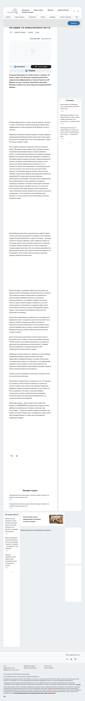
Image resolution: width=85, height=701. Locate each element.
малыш (30, 32)
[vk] (11, 456)
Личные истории (27, 12)
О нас (5, 665)
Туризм (43, 17)
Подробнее (78, 684)
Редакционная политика (9, 668)
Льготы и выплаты (65, 17)
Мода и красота (19, 17)
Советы (8, 17)
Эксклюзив (25, 10)
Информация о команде (29, 665)
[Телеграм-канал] (30, 70)
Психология (32, 17)
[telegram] (17, 456)
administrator (46, 39)
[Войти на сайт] (78, 11)
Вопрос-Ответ (38, 10)
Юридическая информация (30, 668)
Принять (74, 23)
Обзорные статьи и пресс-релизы (11, 670)
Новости (50, 10)
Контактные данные (48, 668)
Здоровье (52, 17)
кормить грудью (19, 32)
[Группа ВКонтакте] (19, 66)
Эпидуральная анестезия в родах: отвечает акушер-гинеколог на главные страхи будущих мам (30, 497)
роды (37, 32)
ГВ (11, 32)
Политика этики (48, 665)
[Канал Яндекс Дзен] (41, 66)
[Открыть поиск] (74, 11)
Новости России (63, 10)
